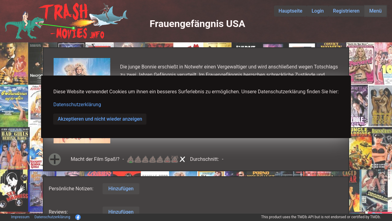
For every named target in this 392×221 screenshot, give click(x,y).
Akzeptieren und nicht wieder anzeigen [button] (100, 119)
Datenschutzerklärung (77, 104)
